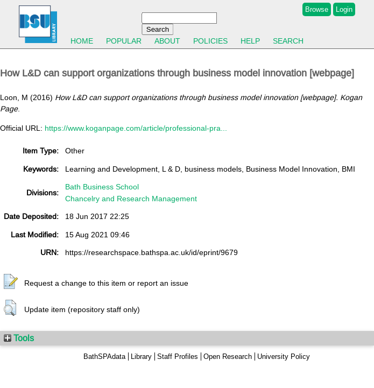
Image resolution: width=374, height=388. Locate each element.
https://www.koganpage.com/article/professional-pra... (136, 128)
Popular (124, 41)
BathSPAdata (104, 356)
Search (288, 41)
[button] (11, 282)
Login (344, 9)
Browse (316, 9)
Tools (19, 338)
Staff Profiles (177, 356)
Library (141, 356)
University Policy (283, 356)
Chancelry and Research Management (131, 198)
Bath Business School (102, 186)
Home (81, 41)
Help (250, 41)
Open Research (227, 356)
